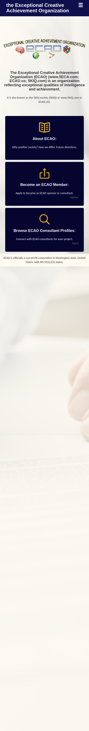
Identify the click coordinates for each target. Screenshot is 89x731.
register (74, 197)
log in (75, 243)
